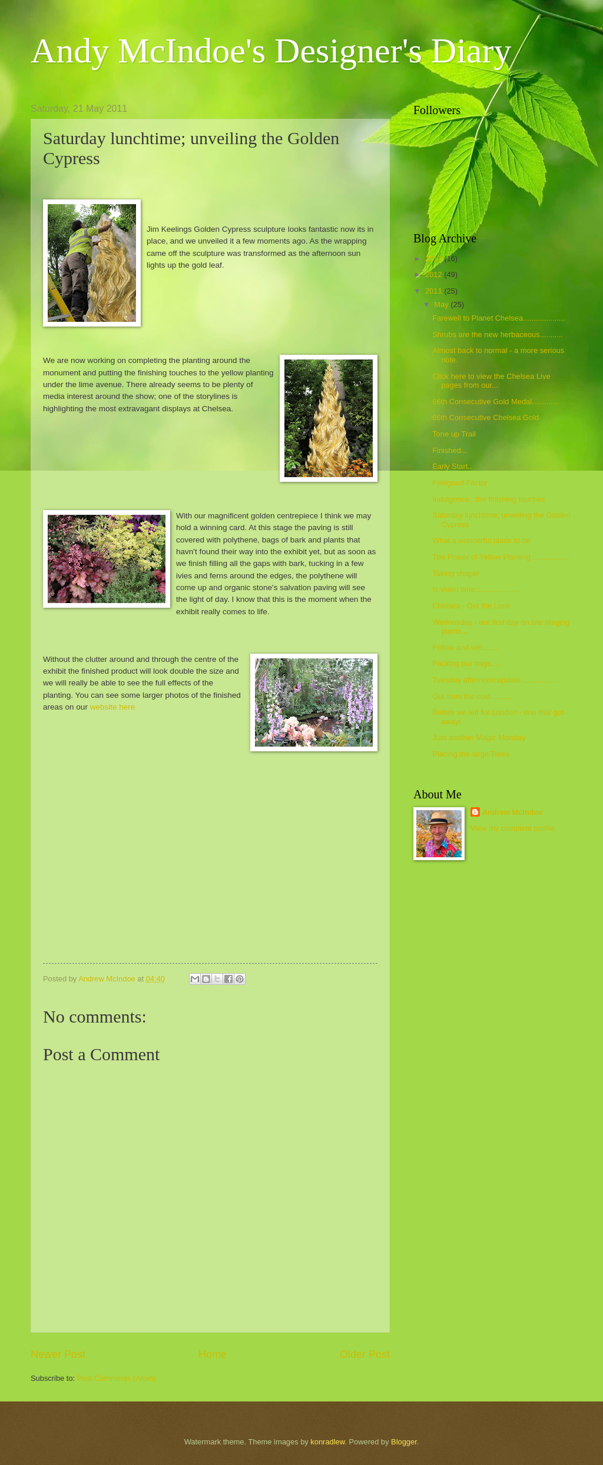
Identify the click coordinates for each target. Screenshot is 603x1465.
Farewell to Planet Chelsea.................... (498, 318)
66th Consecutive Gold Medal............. (495, 401)
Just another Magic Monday (478, 737)
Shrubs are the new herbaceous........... (497, 334)
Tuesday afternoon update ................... (497, 679)
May (442, 304)
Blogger (404, 1441)
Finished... (449, 450)
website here (112, 706)
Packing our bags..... (466, 663)
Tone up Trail (454, 433)
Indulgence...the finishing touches (488, 499)
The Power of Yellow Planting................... (501, 556)
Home (212, 1354)
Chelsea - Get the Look (471, 605)
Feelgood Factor (460, 482)
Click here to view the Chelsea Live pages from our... (491, 380)
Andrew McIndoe (512, 812)
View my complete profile (513, 828)
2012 (434, 274)
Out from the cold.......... (472, 696)
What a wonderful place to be (481, 540)
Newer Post (58, 1354)
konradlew (327, 1441)
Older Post (365, 1354)
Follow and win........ (465, 647)
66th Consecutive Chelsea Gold (485, 417)
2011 (434, 291)
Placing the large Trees (471, 754)
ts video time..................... (475, 589)
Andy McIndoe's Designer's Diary (271, 50)
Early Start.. (452, 466)
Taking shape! (455, 573)
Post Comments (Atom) (116, 1378)
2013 (434, 258)
